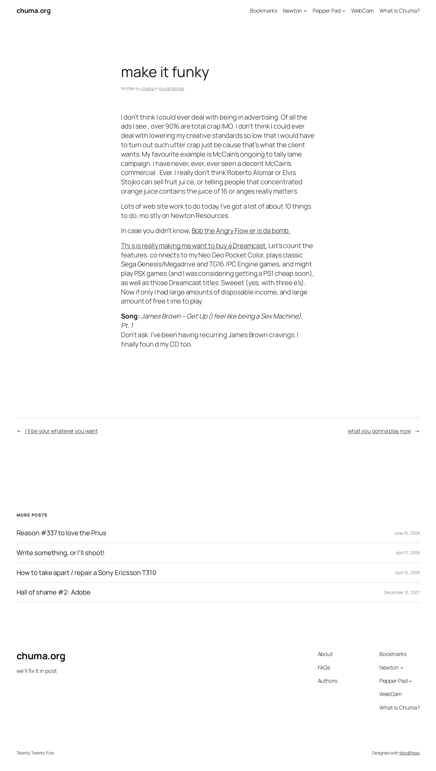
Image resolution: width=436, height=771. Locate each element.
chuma (147, 88)
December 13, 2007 (401, 592)
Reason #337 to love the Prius (62, 533)
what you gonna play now (379, 430)
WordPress (409, 753)
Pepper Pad (327, 10)
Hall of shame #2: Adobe (54, 592)
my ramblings (171, 88)
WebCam (362, 10)
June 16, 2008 (407, 533)
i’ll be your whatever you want (61, 430)
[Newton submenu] (305, 10)
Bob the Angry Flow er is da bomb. (241, 230)
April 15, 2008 (407, 572)
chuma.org (34, 10)
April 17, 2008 (408, 552)
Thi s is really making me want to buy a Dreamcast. (194, 245)
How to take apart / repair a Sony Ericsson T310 (86, 573)
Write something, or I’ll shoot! (61, 553)
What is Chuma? (399, 10)
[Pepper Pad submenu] (343, 10)
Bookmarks (263, 10)
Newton (292, 10)
